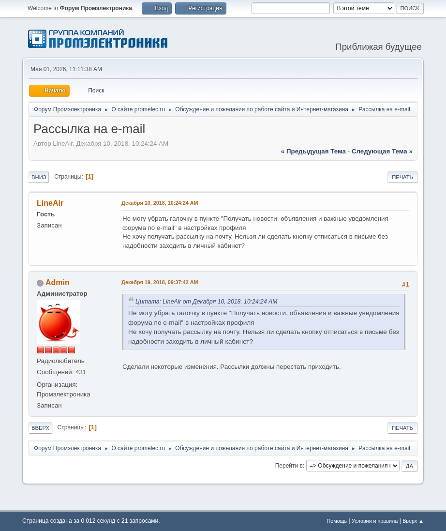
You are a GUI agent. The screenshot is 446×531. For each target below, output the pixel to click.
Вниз (38, 177)
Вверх (40, 428)
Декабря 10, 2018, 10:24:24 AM (159, 203)
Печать (402, 177)
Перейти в (289, 465)
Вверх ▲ (413, 521)
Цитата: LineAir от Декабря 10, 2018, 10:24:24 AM (206, 301)
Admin (57, 282)
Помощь (337, 521)
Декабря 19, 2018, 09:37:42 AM (159, 282)
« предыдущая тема (313, 151)
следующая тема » (382, 151)
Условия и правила (375, 521)
